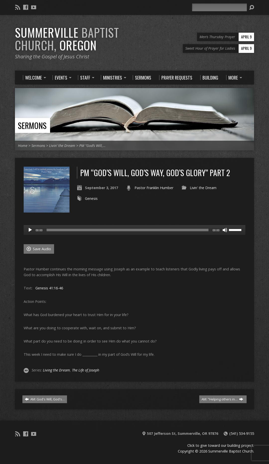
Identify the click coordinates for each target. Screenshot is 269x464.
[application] (134, 230)
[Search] (219, 7)
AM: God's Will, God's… (45, 399)
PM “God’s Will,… (92, 145)
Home (22, 145)
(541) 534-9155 (241, 433)
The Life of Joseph (85, 370)
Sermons (32, 125)
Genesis (91, 198)
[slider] (128, 230)
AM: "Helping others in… (222, 399)
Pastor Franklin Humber (153, 187)
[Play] (30, 230)
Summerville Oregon (67, 39)
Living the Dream (56, 370)
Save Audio (39, 248)
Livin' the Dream (62, 145)
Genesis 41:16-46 (49, 288)
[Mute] (224, 230)
